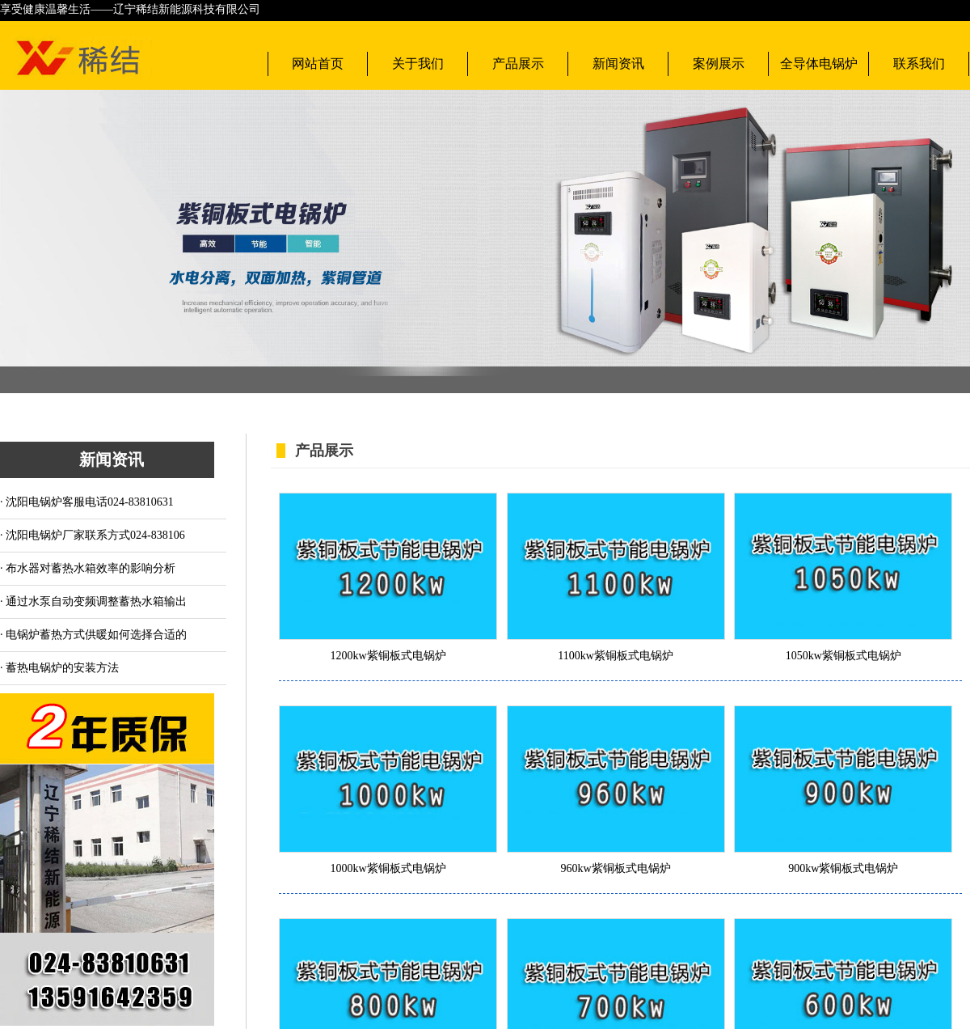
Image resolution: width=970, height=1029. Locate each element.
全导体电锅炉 (819, 63)
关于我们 (418, 63)
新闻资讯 (618, 63)
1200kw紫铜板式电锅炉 (387, 656)
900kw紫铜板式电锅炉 (843, 868)
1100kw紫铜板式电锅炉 (615, 656)
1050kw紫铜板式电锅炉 (843, 656)
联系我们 (919, 63)
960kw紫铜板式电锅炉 (616, 868)
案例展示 (718, 63)
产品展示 (518, 63)
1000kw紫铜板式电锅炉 (387, 868)
